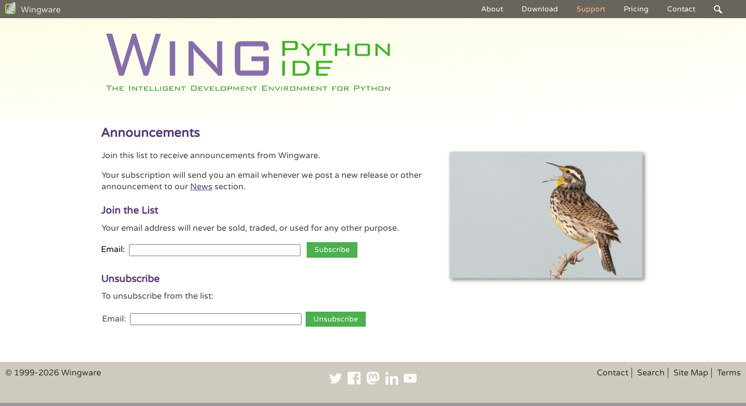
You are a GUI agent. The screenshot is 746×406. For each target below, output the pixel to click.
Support (591, 9)
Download (540, 9)
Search (651, 373)
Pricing (636, 9)
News (201, 186)
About (492, 9)
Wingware (41, 10)
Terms (729, 373)
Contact (681, 9)
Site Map (690, 373)
